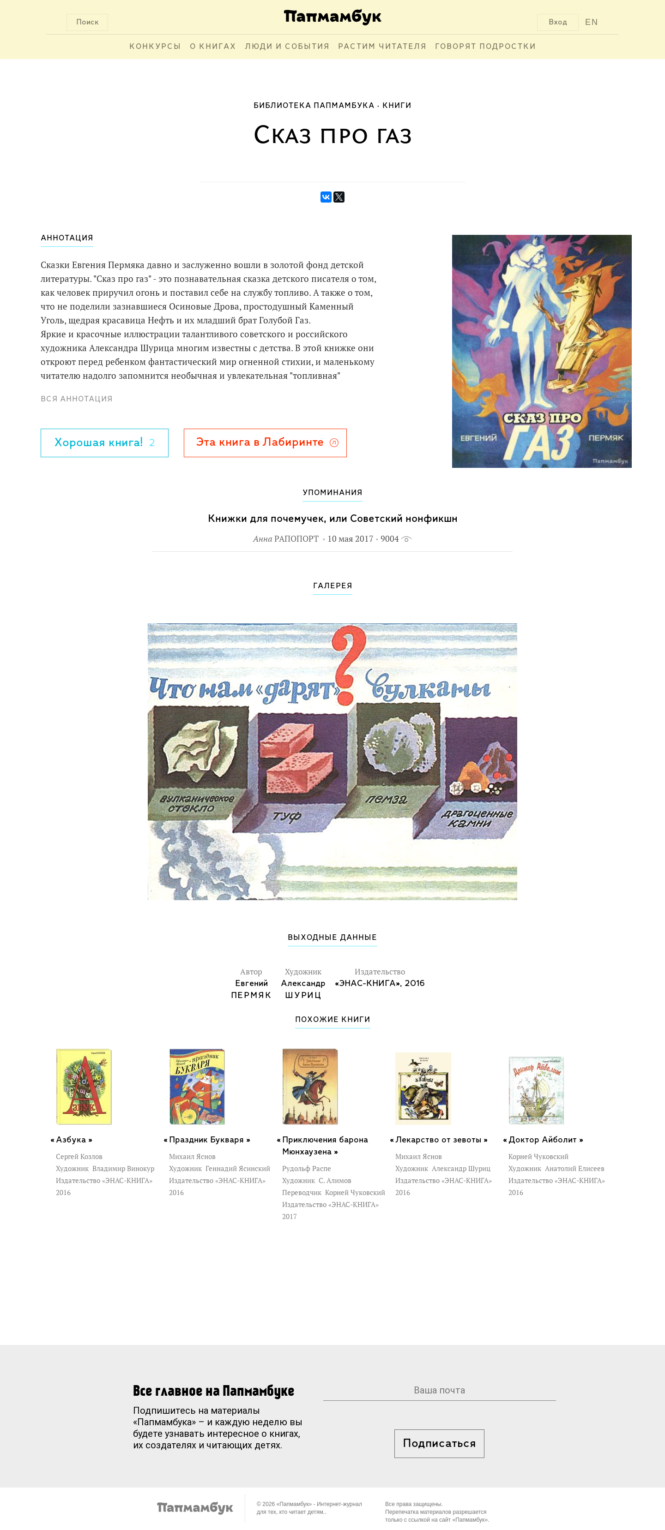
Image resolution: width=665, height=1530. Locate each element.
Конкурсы (155, 46)
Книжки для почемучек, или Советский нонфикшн (333, 519)
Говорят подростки (485, 46)
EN (591, 22)
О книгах (213, 46)
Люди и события (287, 46)
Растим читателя (382, 46)
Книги (396, 106)
